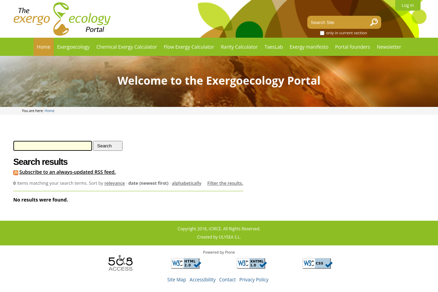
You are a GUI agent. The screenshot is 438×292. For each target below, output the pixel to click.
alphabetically (186, 183)
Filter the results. (225, 183)
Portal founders (352, 47)
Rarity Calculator (239, 47)
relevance (114, 183)
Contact (227, 279)
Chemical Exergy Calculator (126, 47)
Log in (408, 5)
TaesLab (274, 47)
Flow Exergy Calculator (189, 47)
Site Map (176, 279)
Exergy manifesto (309, 47)
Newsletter (389, 47)
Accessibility (203, 279)
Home (44, 47)
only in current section (346, 32)
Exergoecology (73, 47)
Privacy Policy (254, 279)
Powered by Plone (219, 252)
